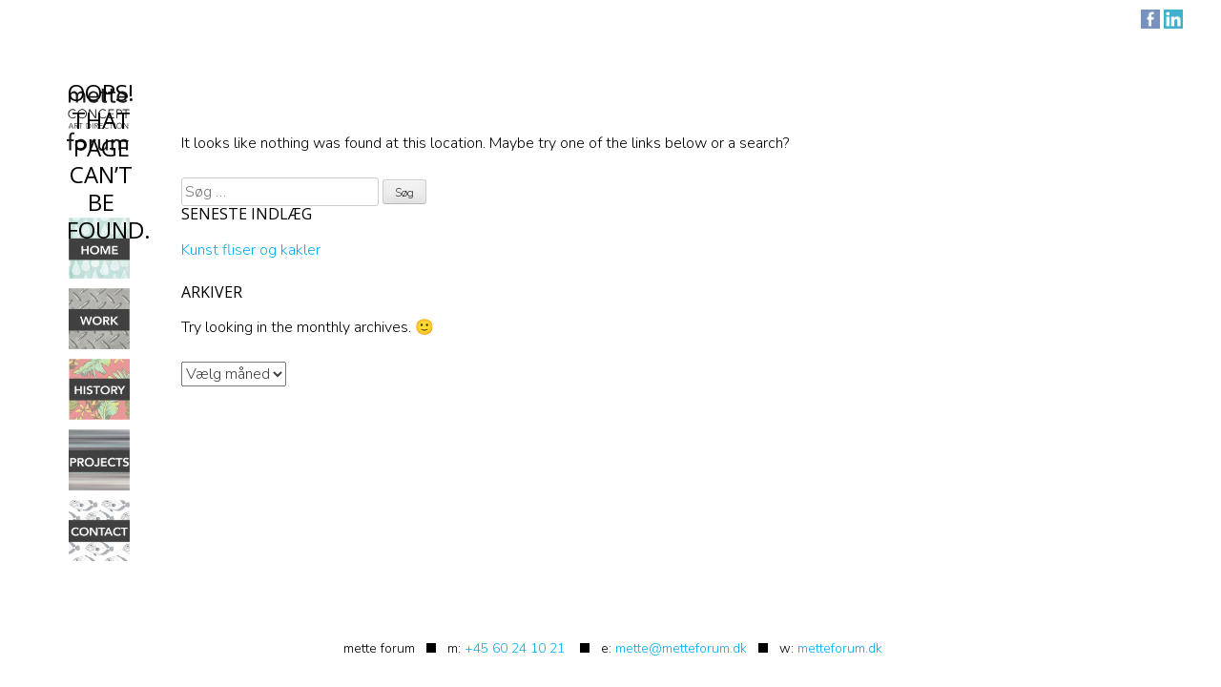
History (99, 389)
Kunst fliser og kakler (251, 249)
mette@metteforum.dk (681, 648)
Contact (99, 530)
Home (99, 248)
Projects (99, 459)
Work (99, 318)
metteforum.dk (839, 648)
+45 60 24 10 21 (515, 648)
